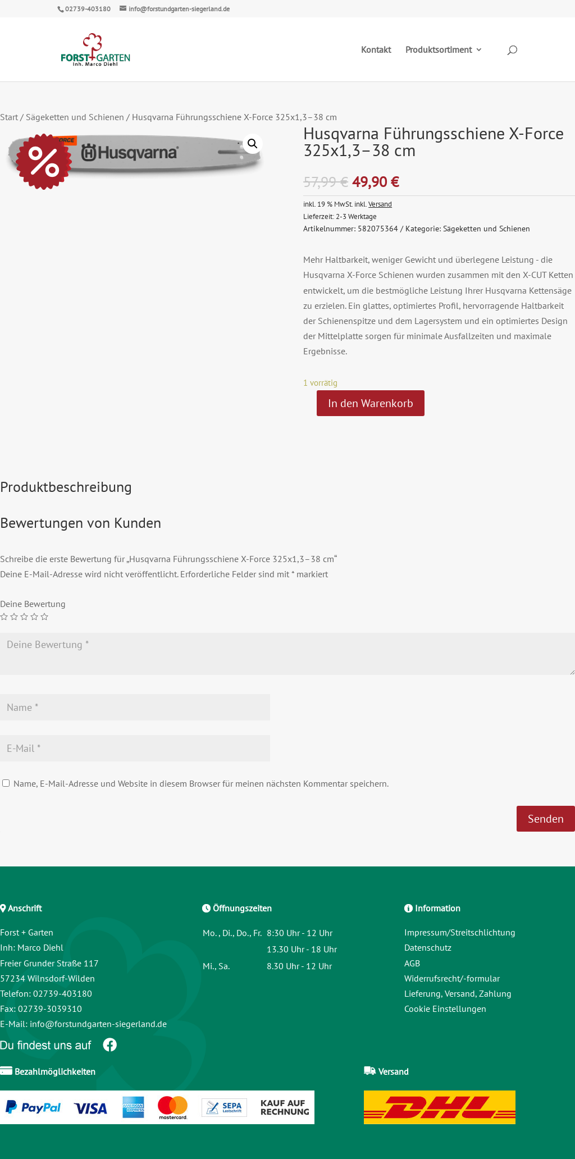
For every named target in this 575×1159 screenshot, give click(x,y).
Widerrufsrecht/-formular (452, 978)
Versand (380, 203)
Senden (546, 818)
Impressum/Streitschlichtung (459, 932)
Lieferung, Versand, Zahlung (458, 993)
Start (9, 116)
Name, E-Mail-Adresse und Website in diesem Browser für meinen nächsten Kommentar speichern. (201, 783)
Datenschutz (427, 947)
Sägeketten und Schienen (75, 116)
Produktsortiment (438, 50)
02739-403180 (88, 8)
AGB (412, 963)
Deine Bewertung (33, 603)
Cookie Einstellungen (445, 1008)
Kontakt (376, 50)
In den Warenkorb (370, 403)
